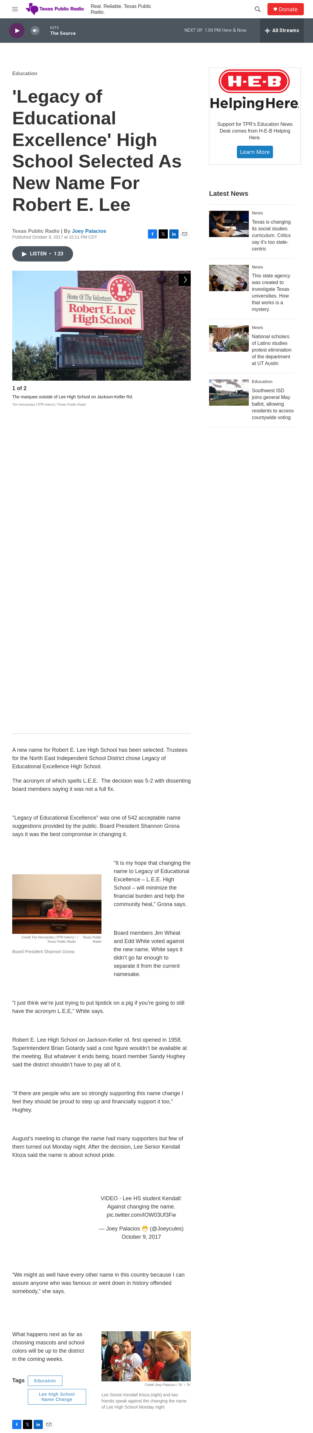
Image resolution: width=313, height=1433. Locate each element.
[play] (17, 30)
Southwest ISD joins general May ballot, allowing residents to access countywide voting (273, 404)
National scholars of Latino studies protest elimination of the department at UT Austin (272, 350)
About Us (120, 1321)
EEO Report (187, 1335)
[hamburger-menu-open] (15, 9)
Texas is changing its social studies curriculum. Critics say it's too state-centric (271, 235)
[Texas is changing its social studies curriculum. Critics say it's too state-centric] (229, 224)
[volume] (35, 31)
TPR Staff (250, 1321)
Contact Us (121, 1335)
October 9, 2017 (141, 913)
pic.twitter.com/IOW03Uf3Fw (141, 891)
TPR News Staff (256, 1335)
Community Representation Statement (137, 1391)
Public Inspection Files (197, 1349)
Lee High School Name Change (57, 1073)
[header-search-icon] (257, 9)
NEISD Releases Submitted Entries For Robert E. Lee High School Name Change (144, 1257)
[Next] (185, 390)
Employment (123, 1349)
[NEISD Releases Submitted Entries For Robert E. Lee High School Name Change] (32, 1268)
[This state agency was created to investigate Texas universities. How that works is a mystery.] (229, 278)
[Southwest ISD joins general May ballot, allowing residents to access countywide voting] (229, 392)
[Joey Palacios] (26, 1135)
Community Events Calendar (268, 1376)
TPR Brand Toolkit (128, 1363)
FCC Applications (192, 1363)
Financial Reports (192, 1321)
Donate (288, 9)
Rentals (183, 1390)
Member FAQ (188, 1376)
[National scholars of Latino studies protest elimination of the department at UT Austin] (229, 338)
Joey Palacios (89, 231)
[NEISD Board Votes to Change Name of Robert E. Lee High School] (32, 1229)
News (257, 212)
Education (24, 73)
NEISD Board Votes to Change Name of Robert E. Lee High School (128, 1219)
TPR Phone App (256, 1349)
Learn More (255, 151)
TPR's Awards (254, 1363)
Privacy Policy (124, 1376)
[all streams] (282, 30)
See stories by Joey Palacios (81, 1147)
